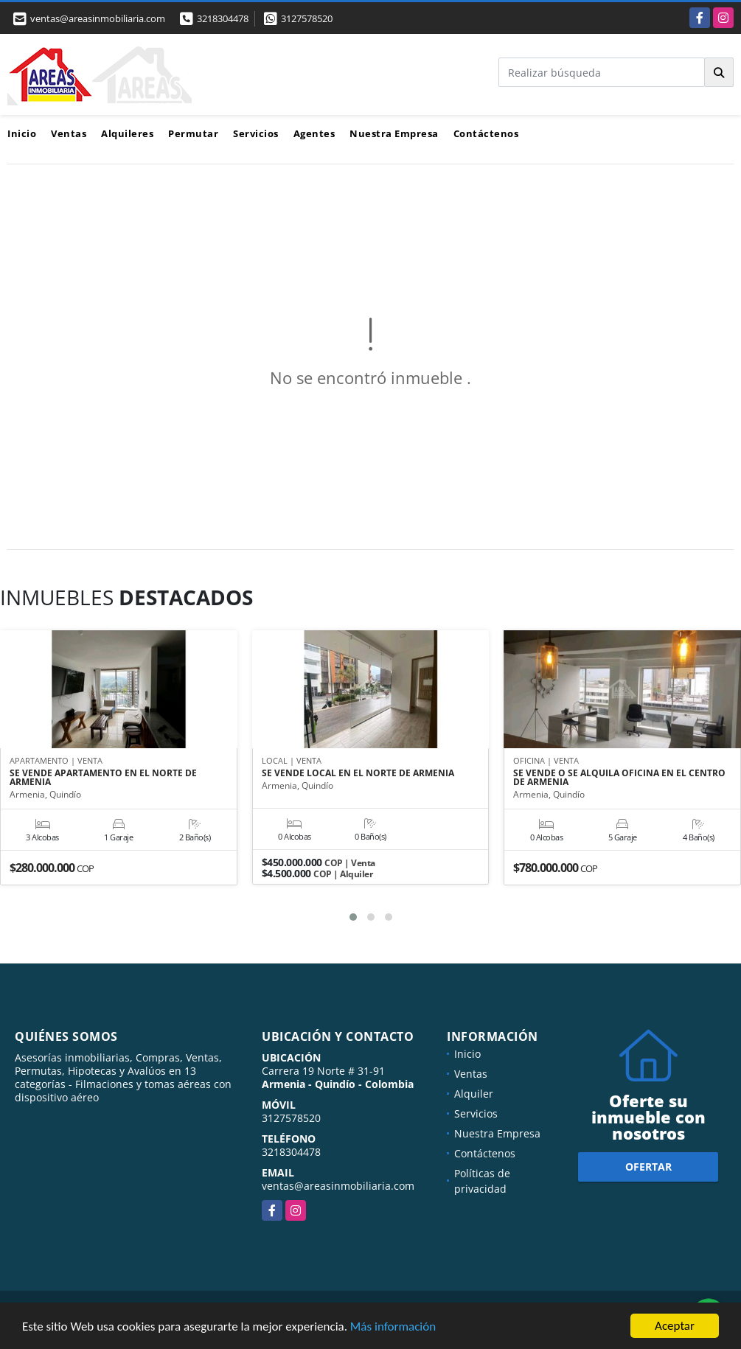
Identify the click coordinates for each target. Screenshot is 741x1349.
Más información (393, 1326)
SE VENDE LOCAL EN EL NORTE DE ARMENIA (358, 773)
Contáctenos (486, 133)
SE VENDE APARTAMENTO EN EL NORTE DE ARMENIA (103, 778)
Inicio (21, 133)
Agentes (314, 133)
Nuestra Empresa (394, 133)
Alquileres (127, 133)
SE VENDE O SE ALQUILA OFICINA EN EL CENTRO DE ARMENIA (619, 778)
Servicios (256, 133)
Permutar (193, 133)
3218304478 (222, 18)
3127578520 (307, 18)
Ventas (68, 133)
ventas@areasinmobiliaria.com (338, 1186)
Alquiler (473, 1094)
